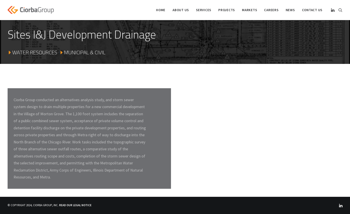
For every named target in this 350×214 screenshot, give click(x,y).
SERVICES (203, 10)
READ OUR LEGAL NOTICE (75, 205)
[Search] (339, 10)
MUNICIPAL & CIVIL (82, 52)
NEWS (290, 10)
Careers (271, 10)
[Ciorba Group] (31, 10)
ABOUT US (181, 10)
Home (160, 10)
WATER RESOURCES (32, 52)
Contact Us (312, 10)
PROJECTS (226, 10)
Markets (249, 10)
